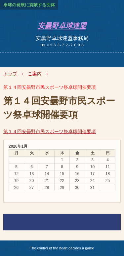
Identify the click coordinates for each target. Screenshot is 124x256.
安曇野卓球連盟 (62, 26)
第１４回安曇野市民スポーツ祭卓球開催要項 (49, 131)
